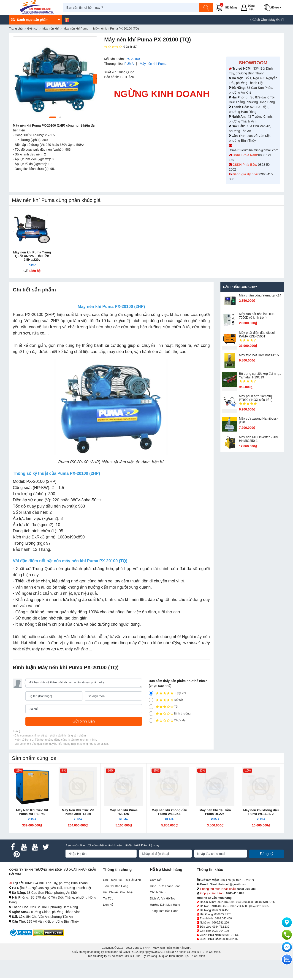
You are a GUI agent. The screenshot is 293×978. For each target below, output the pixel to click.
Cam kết (155, 880)
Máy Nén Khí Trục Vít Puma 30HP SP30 (78, 812)
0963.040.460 (223, 918)
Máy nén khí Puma (153, 63)
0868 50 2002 (230, 939)
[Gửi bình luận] (83, 721)
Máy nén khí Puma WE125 (124, 812)
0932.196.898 (244, 902)
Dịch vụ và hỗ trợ (162, 898)
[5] (151, 693)
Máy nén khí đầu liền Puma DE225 (215, 812)
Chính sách (157, 892)
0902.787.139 (225, 902)
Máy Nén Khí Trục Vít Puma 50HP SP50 (32, 812)
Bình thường (170, 713)
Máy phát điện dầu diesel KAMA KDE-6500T (257, 334)
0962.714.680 (238, 906)
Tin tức (108, 898)
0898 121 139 (230, 935)
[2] (151, 713)
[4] (151, 700)
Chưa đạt (167, 720)
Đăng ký (266, 854)
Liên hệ (108, 904)
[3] (151, 706)
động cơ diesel (186, 643)
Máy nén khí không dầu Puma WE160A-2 (261, 812)
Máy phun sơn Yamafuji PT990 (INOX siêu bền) (255, 398)
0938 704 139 (220, 930)
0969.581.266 (220, 922)
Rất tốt (166, 700)
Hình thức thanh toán (165, 886)
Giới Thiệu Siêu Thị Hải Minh (122, 880)
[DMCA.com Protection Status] (48, 932)
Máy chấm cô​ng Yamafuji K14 (260, 295)
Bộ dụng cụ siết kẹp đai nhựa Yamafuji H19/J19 (260, 375)
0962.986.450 (220, 910)
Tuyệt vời (167, 693)
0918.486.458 (219, 906)
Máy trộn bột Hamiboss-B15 (259, 355)
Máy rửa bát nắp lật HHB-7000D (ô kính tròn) (257, 315)
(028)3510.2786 (265, 902)
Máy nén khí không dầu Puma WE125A (169, 812)
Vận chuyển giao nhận (118, 892)
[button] (274, 7)
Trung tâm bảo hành (164, 911)
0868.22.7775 (222, 914)
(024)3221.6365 (259, 906)
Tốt (164, 706)
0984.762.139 (220, 926)
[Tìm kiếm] (207, 7)
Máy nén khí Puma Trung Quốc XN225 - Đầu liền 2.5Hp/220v (32, 255)
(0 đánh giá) (120, 47)
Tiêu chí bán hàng (115, 886)
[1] (151, 720)
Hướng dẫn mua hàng (165, 904)
